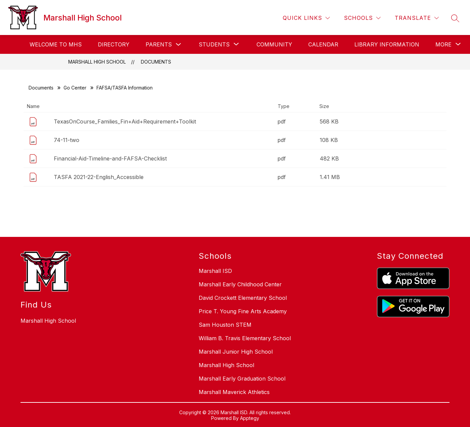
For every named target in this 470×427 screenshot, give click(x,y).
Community (274, 44)
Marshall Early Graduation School (242, 378)
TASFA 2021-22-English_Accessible (99, 177)
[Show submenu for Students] (214, 44)
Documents (156, 62)
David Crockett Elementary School (243, 297)
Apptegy (249, 418)
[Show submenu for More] (443, 44)
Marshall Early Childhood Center (240, 284)
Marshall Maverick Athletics (234, 392)
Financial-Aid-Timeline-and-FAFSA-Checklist (110, 158)
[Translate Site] (416, 18)
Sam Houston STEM (225, 324)
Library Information (386, 44)
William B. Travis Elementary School (245, 338)
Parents (159, 44)
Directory (113, 44)
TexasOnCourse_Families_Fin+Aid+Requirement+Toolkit (125, 121)
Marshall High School (97, 62)
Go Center (75, 88)
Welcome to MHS (56, 44)
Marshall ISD (215, 271)
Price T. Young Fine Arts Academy (243, 311)
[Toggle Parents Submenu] (178, 44)
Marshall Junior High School (236, 351)
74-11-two (66, 140)
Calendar (323, 44)
